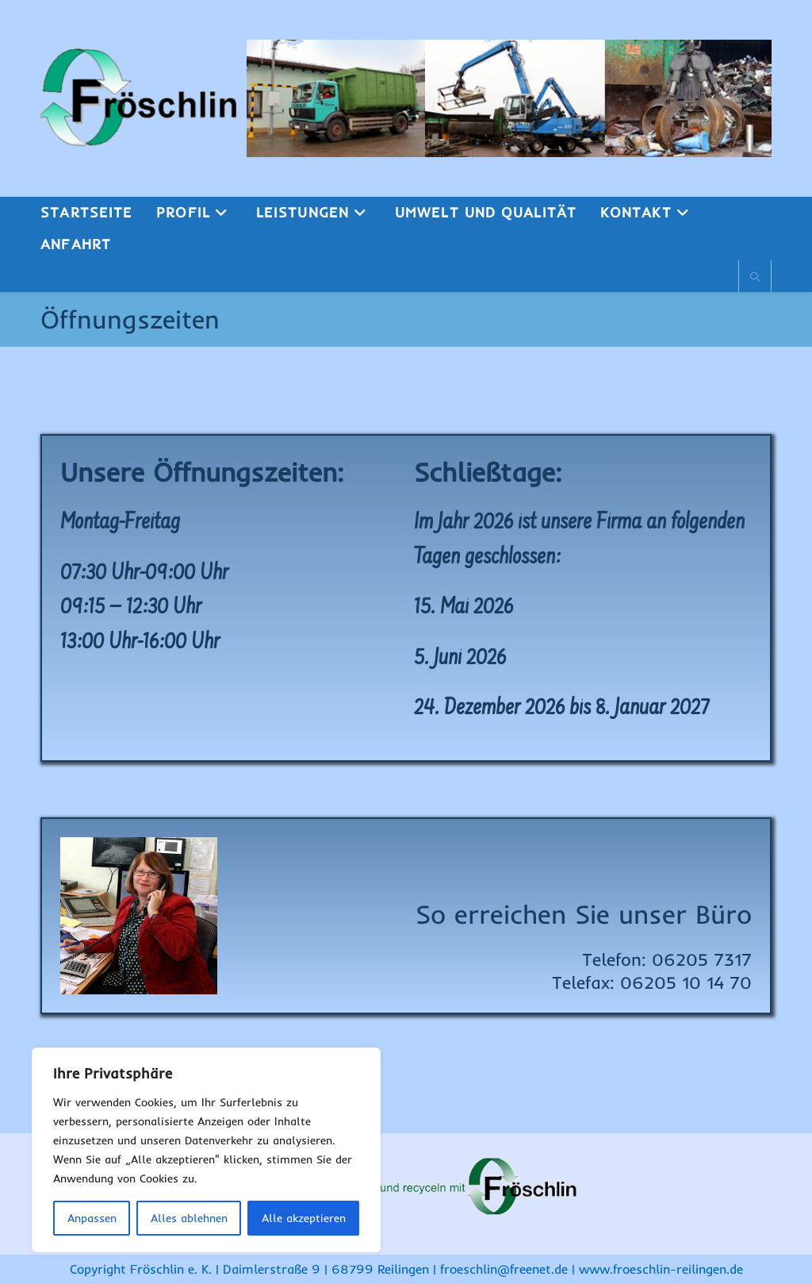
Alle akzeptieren (304, 1218)
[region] (206, 1150)
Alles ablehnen (189, 1218)
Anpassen (92, 1218)
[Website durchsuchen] (755, 277)
